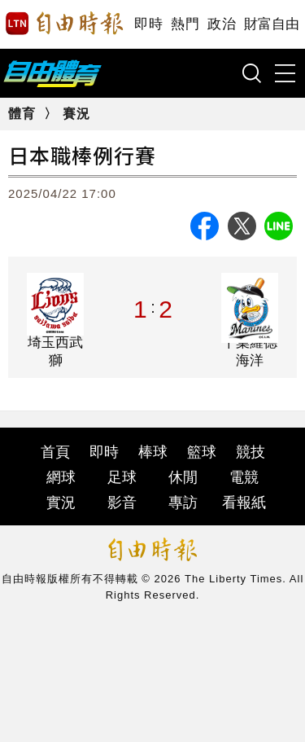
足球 (122, 477)
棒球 (153, 452)
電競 (244, 477)
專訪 (183, 502)
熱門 (185, 24)
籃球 (201, 452)
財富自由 (271, 24)
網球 (61, 477)
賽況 (76, 114)
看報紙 (244, 502)
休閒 (183, 477)
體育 (22, 114)
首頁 (55, 452)
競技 (250, 452)
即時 (148, 24)
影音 (122, 502)
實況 (61, 502)
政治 (221, 24)
